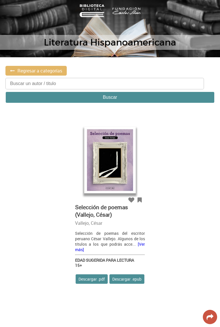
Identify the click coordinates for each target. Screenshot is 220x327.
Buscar (110, 97)
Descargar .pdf (91, 279)
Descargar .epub (127, 279)
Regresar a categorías (39, 71)
